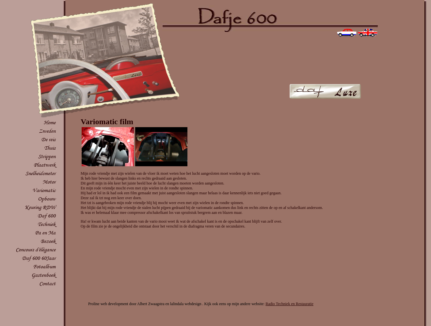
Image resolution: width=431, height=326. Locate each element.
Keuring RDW (40, 207)
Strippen (47, 156)
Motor (49, 181)
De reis (48, 139)
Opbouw (47, 198)
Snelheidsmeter (40, 173)
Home (50, 122)
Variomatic (44, 190)
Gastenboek (43, 275)
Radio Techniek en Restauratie (289, 304)
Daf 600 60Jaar (39, 258)
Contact (47, 283)
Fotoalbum (44, 266)
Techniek (47, 224)
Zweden (47, 130)
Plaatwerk (45, 164)
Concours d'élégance (36, 249)
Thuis (50, 147)
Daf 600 (47, 215)
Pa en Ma (45, 232)
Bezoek (48, 241)
